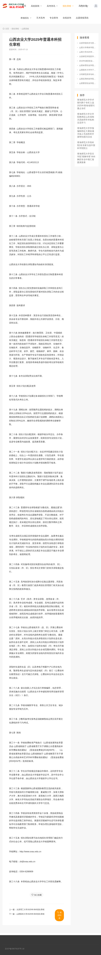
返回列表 (59, 915)
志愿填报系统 (82, 18)
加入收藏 (36, 895)
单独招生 (26, 18)
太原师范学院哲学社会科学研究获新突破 (87, 56)
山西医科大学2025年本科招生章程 (30, 914)
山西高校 (25, 29)
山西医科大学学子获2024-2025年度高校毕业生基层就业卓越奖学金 (87, 70)
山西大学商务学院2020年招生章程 (87, 47)
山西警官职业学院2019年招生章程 (87, 83)
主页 (7, 29)
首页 (24, 6)
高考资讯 (52, 6)
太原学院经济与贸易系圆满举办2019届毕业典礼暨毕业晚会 (87, 43)
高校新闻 (36, 6)
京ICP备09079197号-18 (14, 949)
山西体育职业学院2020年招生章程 (87, 65)
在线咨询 (67, 18)
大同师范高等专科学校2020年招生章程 (87, 74)
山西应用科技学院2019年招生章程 (87, 79)
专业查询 (54, 18)
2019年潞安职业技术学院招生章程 (87, 61)
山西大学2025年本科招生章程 (87, 52)
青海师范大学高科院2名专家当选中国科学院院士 (86, 145)
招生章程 (68, 6)
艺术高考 (40, 18)
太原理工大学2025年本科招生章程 (30, 909)
